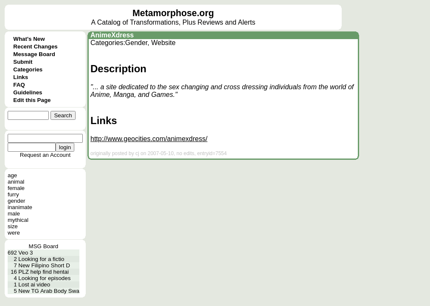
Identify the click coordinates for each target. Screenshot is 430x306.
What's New (29, 39)
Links (20, 77)
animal (16, 181)
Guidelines (27, 92)
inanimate (20, 207)
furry (13, 194)
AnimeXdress (112, 35)
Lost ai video (34, 284)
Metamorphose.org (173, 13)
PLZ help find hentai (43, 272)
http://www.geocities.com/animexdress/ (149, 138)
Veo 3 (25, 252)
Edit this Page (32, 100)
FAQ (19, 85)
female (16, 188)
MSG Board (44, 246)
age (12, 175)
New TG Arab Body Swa (48, 291)
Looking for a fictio (41, 259)
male (14, 213)
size (13, 226)
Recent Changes (35, 46)
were (14, 233)
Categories (27, 69)
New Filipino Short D (44, 265)
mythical (18, 220)
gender (16, 201)
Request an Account (45, 155)
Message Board (34, 54)
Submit (22, 62)
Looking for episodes (44, 278)
